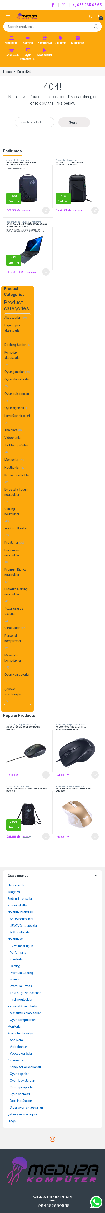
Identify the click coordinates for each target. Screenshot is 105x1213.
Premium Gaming (21, 973)
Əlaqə (12, 1121)
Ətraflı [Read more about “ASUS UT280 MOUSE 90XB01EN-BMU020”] (46, 775)
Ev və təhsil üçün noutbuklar (16, 492)
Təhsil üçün (11, 52)
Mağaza (14, 892)
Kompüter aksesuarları (12, 354)
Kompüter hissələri (17, 415)
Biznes (14, 979)
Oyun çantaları (23, 160)
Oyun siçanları (14, 408)
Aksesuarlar (44, 52)
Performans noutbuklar (12, 552)
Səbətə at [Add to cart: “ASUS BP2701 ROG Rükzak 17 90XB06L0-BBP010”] (95, 210)
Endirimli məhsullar (20, 898)
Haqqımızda (16, 885)
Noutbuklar (11, 40)
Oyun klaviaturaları (17, 379)
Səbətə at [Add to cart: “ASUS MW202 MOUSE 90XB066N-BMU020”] (95, 836)
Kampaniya (45, 40)
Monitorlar (77, 40)
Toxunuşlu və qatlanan (13, 610)
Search (96, 27)
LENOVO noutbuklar (24, 925)
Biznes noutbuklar (13, 222)
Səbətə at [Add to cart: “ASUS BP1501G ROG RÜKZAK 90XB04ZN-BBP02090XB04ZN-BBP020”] (46, 210)
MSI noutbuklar (20, 932)
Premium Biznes (21, 986)
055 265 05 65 (87, 5)
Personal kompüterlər (12, 638)
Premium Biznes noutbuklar (15, 572)
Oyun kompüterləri (28, 54)
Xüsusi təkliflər (18, 905)
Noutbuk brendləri (20, 912)
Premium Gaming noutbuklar (16, 591)
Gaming (28, 40)
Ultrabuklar (11, 628)
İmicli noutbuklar (15, 528)
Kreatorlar (11, 542)
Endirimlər (61, 40)
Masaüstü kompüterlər (12, 657)
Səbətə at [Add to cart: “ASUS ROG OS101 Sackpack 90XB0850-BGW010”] (46, 836)
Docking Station (15, 345)
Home (7, 72)
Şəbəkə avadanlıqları (13, 691)
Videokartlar (13, 437)
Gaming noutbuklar (11, 511)
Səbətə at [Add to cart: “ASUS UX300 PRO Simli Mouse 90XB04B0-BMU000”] (95, 775)
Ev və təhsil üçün (21, 946)
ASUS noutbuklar (21, 919)
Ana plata (10, 430)
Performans (18, 952)
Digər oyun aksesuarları (12, 327)
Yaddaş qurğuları (16, 445)
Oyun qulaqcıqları (16, 393)
